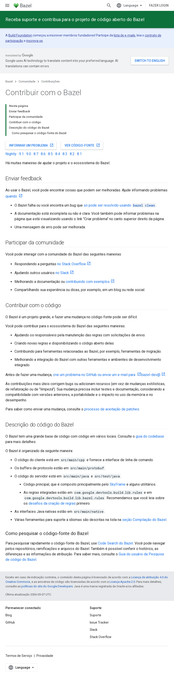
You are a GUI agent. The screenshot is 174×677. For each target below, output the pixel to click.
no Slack (62, 273)
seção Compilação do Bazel (144, 520)
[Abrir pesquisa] (109, 5)
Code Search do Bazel (115, 543)
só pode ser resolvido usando (120, 205)
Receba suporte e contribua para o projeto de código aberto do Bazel (74, 19)
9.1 (21, 154)
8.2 (72, 154)
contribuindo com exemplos (88, 281)
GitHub (10, 622)
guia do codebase (150, 436)
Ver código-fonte (82, 145)
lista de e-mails (124, 35)
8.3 (65, 154)
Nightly (11, 154)
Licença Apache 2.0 (122, 581)
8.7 (36, 154)
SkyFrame (118, 484)
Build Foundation (20, 35)
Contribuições (50, 81)
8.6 (43, 154)
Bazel (9, 81)
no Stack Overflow (71, 264)
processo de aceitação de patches (111, 409)
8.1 (79, 154)
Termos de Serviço (18, 656)
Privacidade (44, 656)
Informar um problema (31, 145)
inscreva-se (34, 41)
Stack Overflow (100, 637)
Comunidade (27, 81)
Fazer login (159, 5)
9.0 (28, 154)
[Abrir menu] (7, 5)
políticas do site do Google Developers (47, 586)
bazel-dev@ (150, 375)
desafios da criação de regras (52, 503)
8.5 (50, 154)
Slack (93, 629)
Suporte (95, 615)
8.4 (57, 154)
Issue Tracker (99, 622)
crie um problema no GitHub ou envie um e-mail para (94, 375)
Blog (8, 615)
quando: (11, 196)
